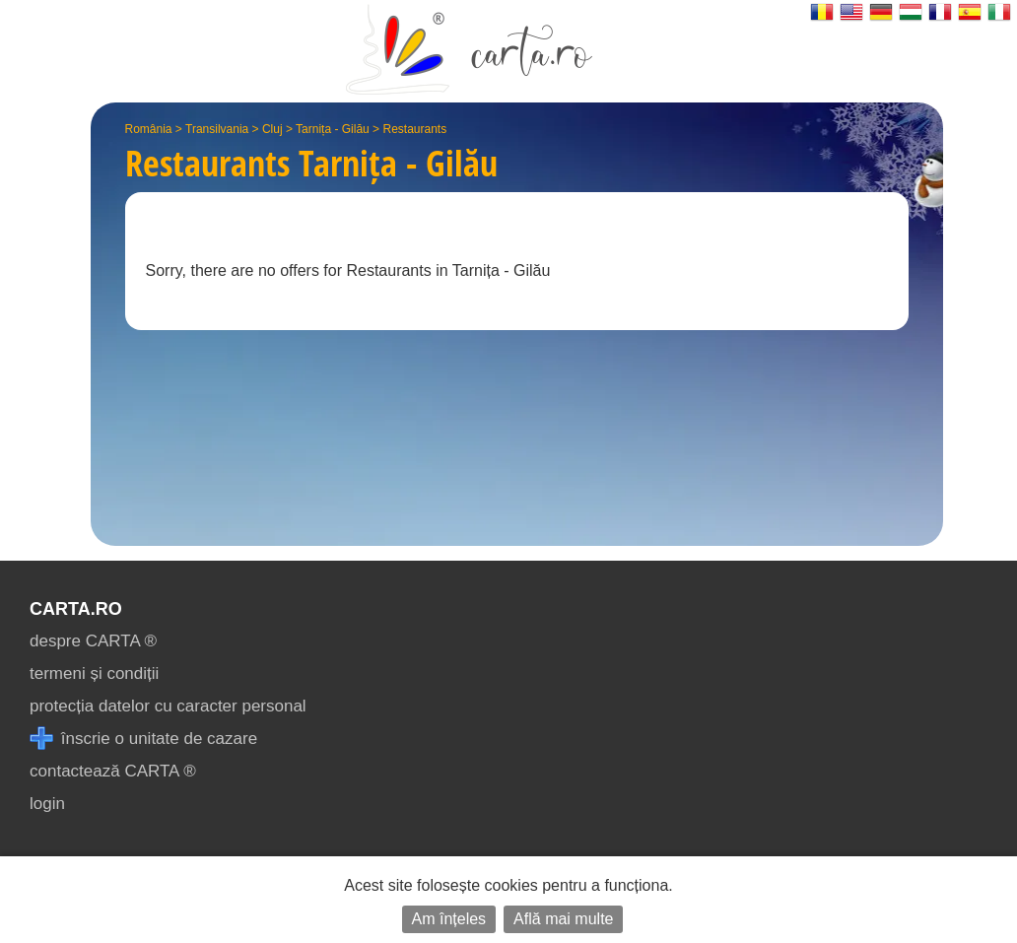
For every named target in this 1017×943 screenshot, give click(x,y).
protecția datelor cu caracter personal (168, 706)
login (47, 803)
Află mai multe (563, 918)
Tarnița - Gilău (333, 129)
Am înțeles (449, 918)
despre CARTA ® (93, 641)
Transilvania (216, 129)
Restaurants (414, 129)
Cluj (272, 129)
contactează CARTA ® (113, 771)
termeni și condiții (94, 673)
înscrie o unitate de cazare (143, 738)
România (148, 129)
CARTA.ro (76, 609)
